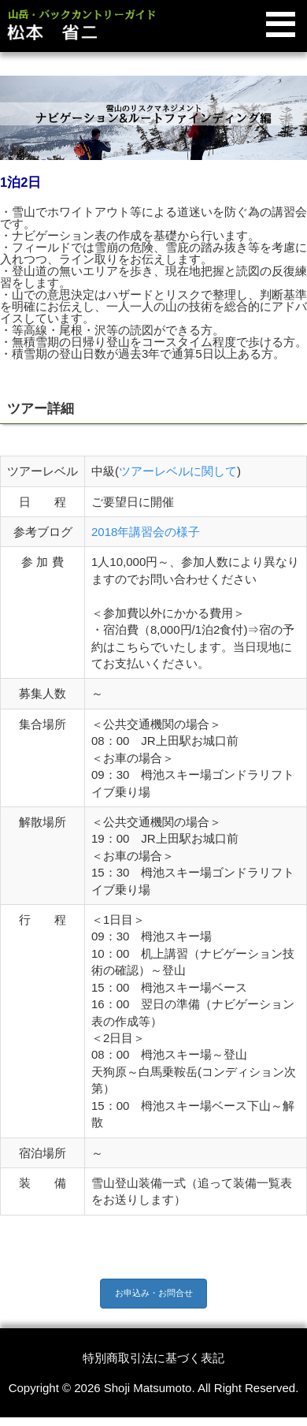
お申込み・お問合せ (154, 1293)
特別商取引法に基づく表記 (153, 1358)
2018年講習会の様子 (145, 531)
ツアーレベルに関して (178, 471)
